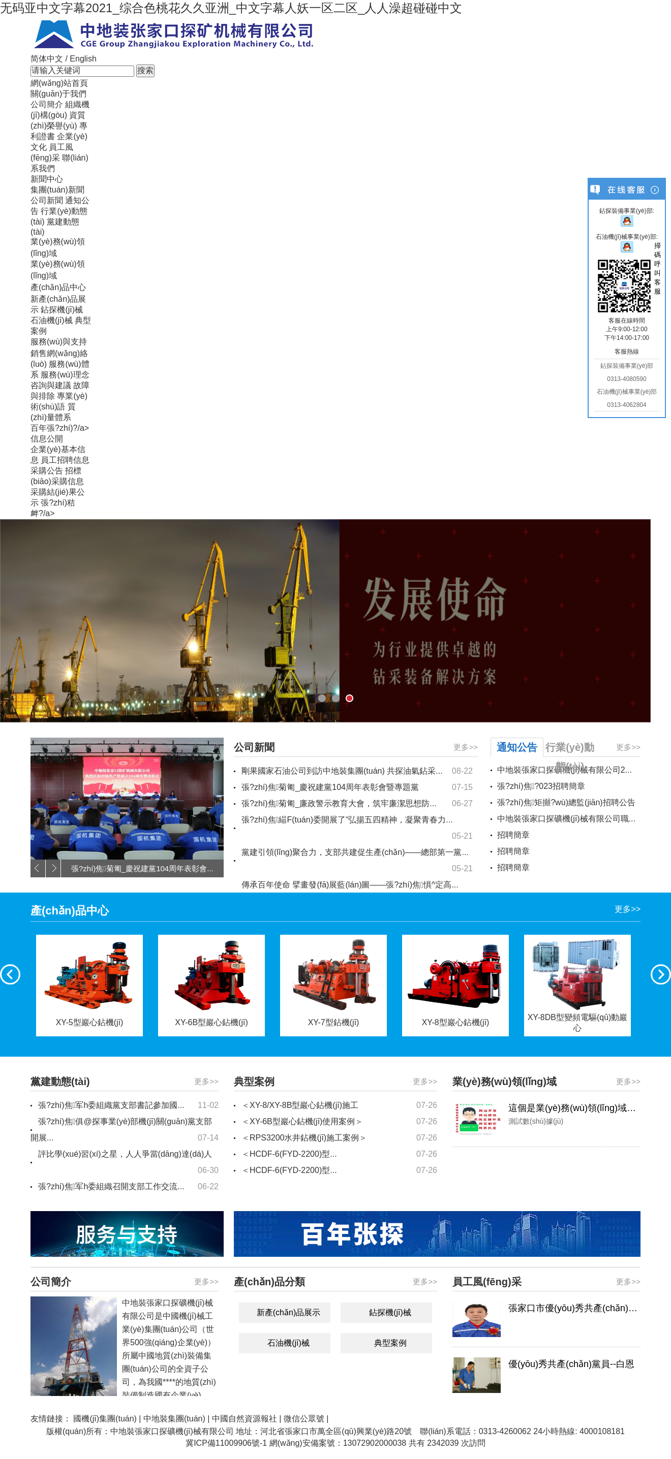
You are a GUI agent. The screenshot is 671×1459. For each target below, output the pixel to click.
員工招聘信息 (65, 460)
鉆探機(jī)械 (62, 309)
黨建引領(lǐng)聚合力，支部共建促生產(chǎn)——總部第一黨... (357, 862)
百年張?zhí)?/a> (59, 428)
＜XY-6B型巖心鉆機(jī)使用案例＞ (339, 1122)
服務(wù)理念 (65, 374)
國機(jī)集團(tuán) (104, 1418)
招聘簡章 (513, 835)
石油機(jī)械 (51, 320)
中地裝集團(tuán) (174, 1418)
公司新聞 (46, 200)
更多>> (465, 747)
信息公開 (46, 438)
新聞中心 (46, 179)
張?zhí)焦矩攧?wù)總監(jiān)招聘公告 (566, 802)
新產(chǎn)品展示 (288, 1312)
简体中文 (46, 58)
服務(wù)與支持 (58, 341)
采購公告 (46, 470)
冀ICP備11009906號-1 (226, 1443)
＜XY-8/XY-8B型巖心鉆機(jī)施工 (339, 1105)
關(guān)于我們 (58, 93)
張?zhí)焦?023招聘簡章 (541, 786)
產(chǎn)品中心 (58, 287)
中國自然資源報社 (244, 1418)
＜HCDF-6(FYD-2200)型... (339, 1154)
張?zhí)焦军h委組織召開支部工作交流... (128, 1187)
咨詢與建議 (50, 385)
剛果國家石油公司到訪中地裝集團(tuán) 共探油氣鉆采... (357, 771)
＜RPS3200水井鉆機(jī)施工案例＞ (339, 1138)
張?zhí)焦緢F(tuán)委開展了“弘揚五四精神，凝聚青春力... (357, 829)
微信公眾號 (304, 1418)
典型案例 (390, 1343)
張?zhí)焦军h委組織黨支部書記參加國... (128, 1105)
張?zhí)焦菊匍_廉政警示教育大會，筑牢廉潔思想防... (357, 804)
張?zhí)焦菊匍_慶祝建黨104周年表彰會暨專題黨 (357, 787)
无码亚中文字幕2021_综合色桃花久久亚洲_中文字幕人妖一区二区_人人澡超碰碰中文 (231, 8)
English (83, 58)
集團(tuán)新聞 (57, 189)
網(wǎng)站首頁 (59, 83)
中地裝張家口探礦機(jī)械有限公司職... (566, 818)
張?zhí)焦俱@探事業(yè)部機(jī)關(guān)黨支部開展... (124, 1131)
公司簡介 (46, 104)
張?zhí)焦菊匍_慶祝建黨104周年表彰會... (142, 868)
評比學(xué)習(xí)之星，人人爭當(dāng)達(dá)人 (128, 1164)
